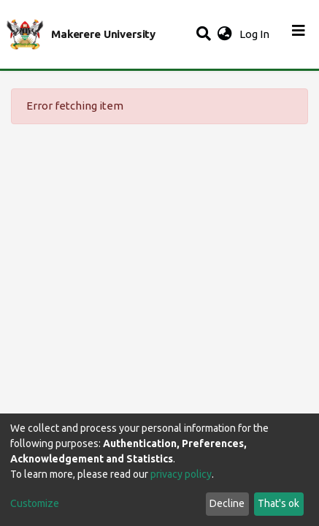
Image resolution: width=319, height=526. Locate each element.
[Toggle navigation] (298, 34)
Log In (255, 34)
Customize (34, 503)
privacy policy (181, 474)
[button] (224, 34)
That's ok (278, 503)
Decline (227, 503)
